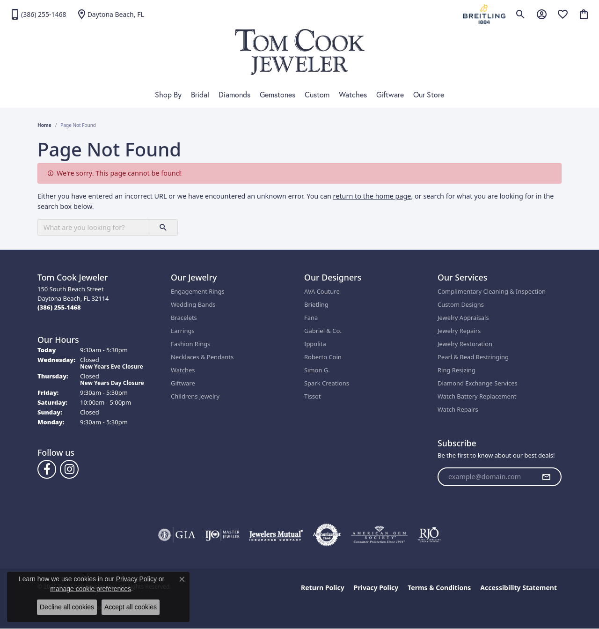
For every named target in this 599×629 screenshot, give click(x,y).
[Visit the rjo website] (429, 535)
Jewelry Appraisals (463, 317)
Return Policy (322, 587)
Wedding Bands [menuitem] (193, 304)
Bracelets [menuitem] (184, 317)
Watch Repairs (458, 409)
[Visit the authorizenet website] (327, 535)
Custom (317, 94)
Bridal (200, 94)
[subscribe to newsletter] (546, 476)
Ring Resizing (456, 370)
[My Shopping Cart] (584, 14)
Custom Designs (461, 304)
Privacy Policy (376, 587)
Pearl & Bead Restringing (473, 357)
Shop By (168, 94)
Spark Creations (326, 383)
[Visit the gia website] (177, 535)
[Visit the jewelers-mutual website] (276, 535)
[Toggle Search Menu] (520, 14)
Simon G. (317, 370)
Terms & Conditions (439, 587)
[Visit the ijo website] (222, 535)
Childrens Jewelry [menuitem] (195, 396)
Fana (311, 317)
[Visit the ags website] (379, 535)
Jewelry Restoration (465, 344)
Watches (353, 94)
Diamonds (234, 94)
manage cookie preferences (90, 588)
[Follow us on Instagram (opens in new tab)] (69, 469)
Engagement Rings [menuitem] (198, 291)
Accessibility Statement (518, 587)
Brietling (316, 304)
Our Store (428, 94)
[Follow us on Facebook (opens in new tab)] (46, 469)
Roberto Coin (323, 357)
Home (44, 125)
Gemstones (277, 94)
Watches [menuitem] (183, 370)
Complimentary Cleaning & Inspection (492, 291)
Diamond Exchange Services (478, 383)
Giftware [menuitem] (183, 383)
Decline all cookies (67, 607)
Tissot (312, 396)
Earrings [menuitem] (183, 330)
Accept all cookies (130, 607)
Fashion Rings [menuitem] (190, 344)
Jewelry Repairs (459, 330)
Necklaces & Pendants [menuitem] (202, 357)
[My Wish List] (563, 14)
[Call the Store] (59, 307)
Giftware (390, 94)
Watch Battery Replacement (477, 396)
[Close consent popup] (182, 579)
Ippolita (315, 344)
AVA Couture (322, 291)
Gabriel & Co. (323, 330)
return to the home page (372, 196)
